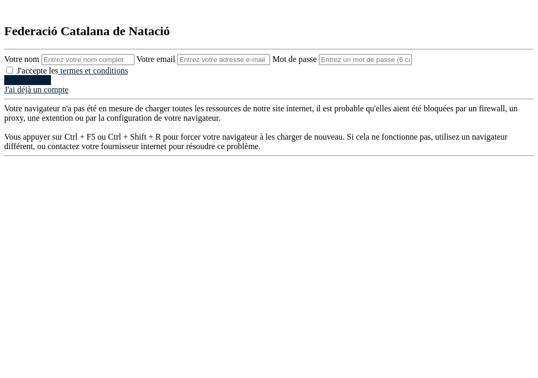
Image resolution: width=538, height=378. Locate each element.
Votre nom (70, 59)
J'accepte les (67, 70)
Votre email (205, 59)
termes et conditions (93, 70)
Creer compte (27, 80)
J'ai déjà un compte (36, 89)
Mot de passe (341, 59)
